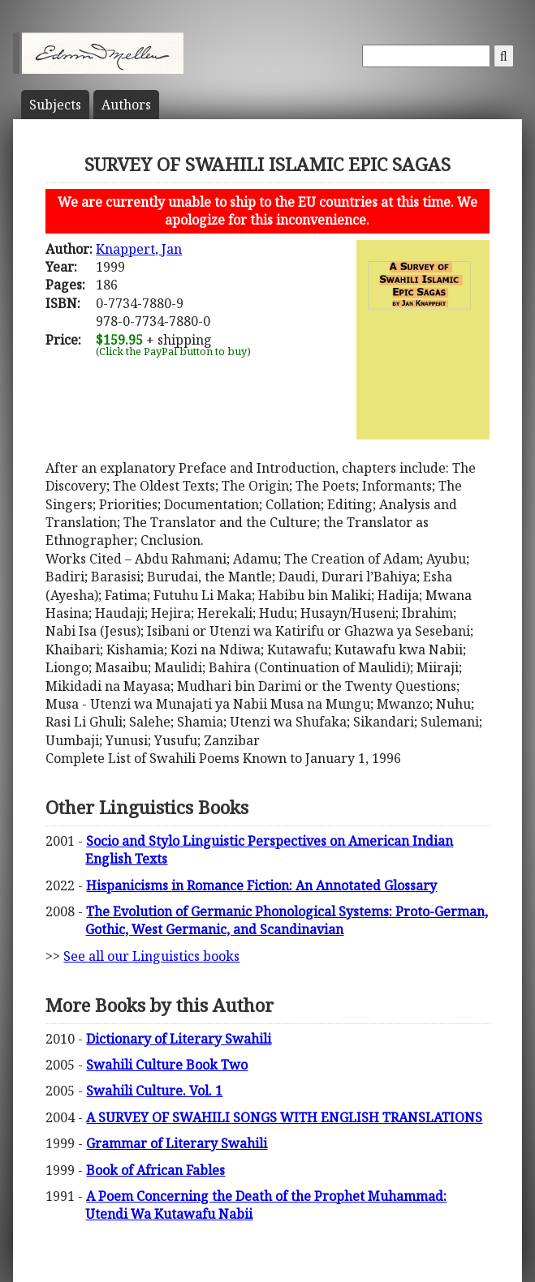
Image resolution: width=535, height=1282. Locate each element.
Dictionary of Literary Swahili (178, 1039)
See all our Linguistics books (151, 956)
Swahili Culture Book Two (167, 1065)
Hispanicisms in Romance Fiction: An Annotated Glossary (261, 885)
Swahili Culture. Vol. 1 (154, 1091)
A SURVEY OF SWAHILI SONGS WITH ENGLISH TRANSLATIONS (284, 1117)
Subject (55, 104)
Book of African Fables (155, 1170)
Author (126, 104)
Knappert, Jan (139, 249)
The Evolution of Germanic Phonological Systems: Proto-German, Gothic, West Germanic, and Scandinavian (286, 920)
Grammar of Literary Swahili (176, 1143)
